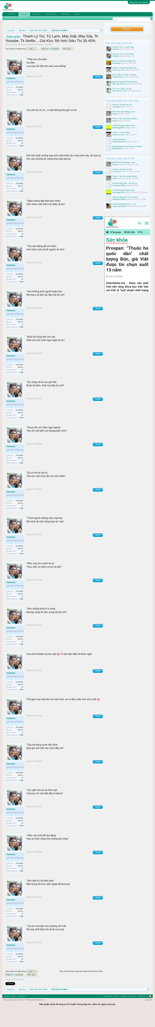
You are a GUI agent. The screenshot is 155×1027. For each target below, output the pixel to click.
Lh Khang (115, 107)
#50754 (97, 687)
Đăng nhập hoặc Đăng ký (138, 2)
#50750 (97, 505)
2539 (53, 64)
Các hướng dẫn (51, 14)
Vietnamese (21, 1012)
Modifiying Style (9, 1012)
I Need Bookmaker (119, 139)
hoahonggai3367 (118, 128)
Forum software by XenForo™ (24, 1015)
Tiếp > (69, 65)
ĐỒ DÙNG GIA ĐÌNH (25, 60)
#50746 (97, 324)
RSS (150, 1012)
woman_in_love (118, 70)
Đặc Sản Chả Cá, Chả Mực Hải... (124, 61)
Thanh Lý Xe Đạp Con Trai (122, 105)
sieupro (115, 114)
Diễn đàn (24, 14)
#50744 (97, 233)
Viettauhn (40, 60)
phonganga (116, 63)
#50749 (97, 460)
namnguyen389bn (119, 185)
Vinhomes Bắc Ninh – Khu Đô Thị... (125, 183)
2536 (42, 64)
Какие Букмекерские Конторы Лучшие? (127, 146)
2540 (57, 64)
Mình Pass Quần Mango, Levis (123, 112)
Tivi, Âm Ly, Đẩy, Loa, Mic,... (122, 89)
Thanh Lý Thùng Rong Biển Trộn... (125, 68)
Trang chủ (12, 14)
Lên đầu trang (142, 1012)
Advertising (65, 14)
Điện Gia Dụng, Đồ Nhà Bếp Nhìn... (125, 82)
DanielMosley (117, 148)
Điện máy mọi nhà (119, 84)
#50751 (97, 551)
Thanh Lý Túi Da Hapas (121, 132)
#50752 (97, 596)
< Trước (30, 65)
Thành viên (37, 14)
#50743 (97, 188)
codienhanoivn (117, 77)
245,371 (20, 105)
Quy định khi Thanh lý (53, 41)
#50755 (97, 732)
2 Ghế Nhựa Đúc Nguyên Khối (123, 125)
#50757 (97, 823)
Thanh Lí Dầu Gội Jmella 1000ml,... (125, 118)
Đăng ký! (127, 28)
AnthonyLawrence (119, 141)
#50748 (97, 415)
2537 (46, 64)
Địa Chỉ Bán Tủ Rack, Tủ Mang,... (125, 75)
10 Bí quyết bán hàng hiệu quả (50, 44)
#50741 (97, 92)
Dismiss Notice (100, 37)
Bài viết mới (22, 18)
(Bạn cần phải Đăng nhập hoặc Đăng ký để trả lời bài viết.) (81, 987)
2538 (50, 64)
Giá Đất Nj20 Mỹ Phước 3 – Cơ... (124, 204)
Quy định (148, 1015)
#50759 (97, 913)
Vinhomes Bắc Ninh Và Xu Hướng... (125, 197)
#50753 (97, 641)
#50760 (97, 958)
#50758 (97, 868)
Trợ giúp (123, 1012)
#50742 (97, 143)
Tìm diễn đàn (10, 18)
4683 (64, 64)
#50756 (97, 777)
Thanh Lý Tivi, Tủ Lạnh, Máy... (123, 47)
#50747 (97, 369)
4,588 (21, 110)
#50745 (97, 279)
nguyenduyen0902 (119, 206)
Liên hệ (77, 14)
